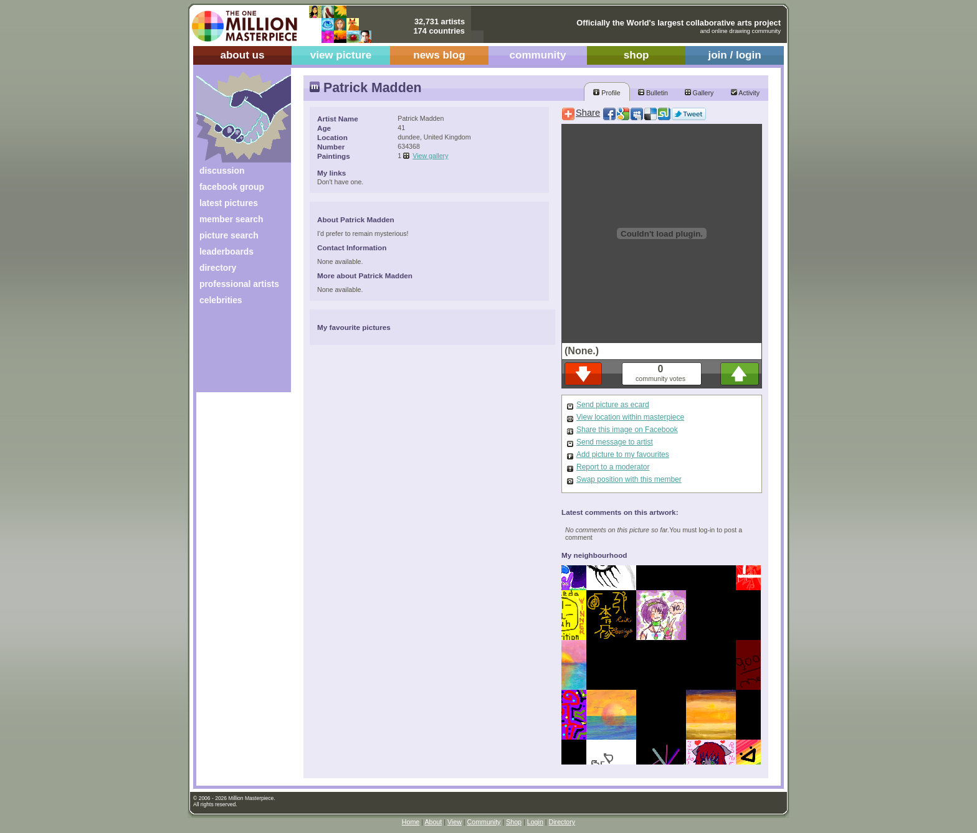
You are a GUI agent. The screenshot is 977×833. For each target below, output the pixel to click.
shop (636, 55)
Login (535, 822)
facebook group (231, 187)
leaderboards (226, 251)
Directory (562, 822)
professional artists (239, 284)
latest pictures (228, 203)
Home (410, 822)
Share (588, 113)
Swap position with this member (629, 479)
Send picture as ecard (612, 404)
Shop (514, 822)
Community (484, 822)
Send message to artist (614, 442)
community (538, 55)
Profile (606, 92)
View (454, 822)
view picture (341, 55)
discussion (221, 171)
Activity (745, 92)
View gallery (430, 155)
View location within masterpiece (630, 417)
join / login (734, 55)
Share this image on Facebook (627, 429)
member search (231, 219)
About (433, 822)
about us (242, 55)
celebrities (220, 300)
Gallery (699, 92)
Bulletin (653, 92)
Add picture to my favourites (622, 454)
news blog (439, 55)
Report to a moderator (612, 467)
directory (217, 268)
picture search (229, 235)
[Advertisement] (235, 353)
